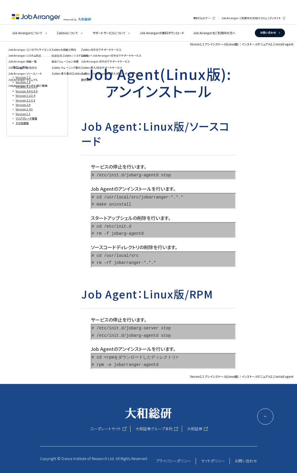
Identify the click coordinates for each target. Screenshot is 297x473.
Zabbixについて (67, 33)
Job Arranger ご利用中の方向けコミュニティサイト (251, 18)
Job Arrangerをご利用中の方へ (214, 33)
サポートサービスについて (109, 33)
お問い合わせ (268, 33)
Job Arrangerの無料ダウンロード (162, 33)
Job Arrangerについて (27, 33)
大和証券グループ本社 (154, 428)
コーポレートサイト (105, 428)
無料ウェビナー (202, 18)
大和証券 (194, 428)
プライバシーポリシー (173, 461)
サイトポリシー (213, 461)
